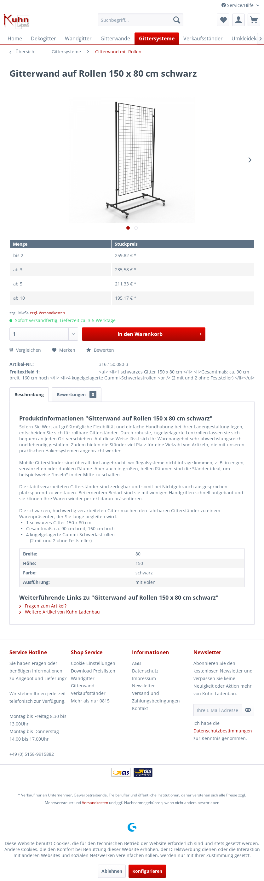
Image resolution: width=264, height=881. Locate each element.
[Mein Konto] (238, 20)
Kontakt (140, 708)
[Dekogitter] (43, 38)
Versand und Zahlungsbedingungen (156, 697)
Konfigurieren (147, 871)
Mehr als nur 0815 (90, 701)
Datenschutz (145, 671)
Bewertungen (76, 394)
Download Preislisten (93, 671)
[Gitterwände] (115, 38)
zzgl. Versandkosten (47, 312)
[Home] (14, 38)
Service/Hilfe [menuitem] (238, 5)
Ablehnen (111, 871)
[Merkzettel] (223, 20)
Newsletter (143, 686)
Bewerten (100, 350)
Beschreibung (29, 394)
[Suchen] (176, 20)
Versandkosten (95, 802)
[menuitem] (140, 20)
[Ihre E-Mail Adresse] (218, 710)
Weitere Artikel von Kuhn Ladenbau (59, 612)
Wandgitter (83, 678)
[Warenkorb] (254, 20)
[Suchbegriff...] (140, 20)
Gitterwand (83, 686)
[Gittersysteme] (157, 38)
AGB (136, 663)
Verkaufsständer (88, 693)
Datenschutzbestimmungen (222, 731)
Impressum (144, 678)
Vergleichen (25, 350)
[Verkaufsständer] (203, 38)
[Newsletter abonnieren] (248, 710)
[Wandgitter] (78, 38)
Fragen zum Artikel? (42, 606)
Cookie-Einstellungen (93, 663)
